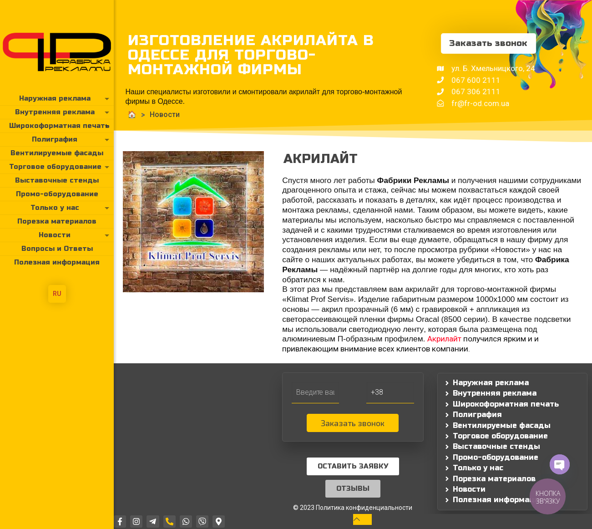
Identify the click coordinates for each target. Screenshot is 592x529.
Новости (134, 114)
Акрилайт (444, 338)
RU (57, 293)
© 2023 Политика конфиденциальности (352, 507)
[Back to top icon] (362, 519)
